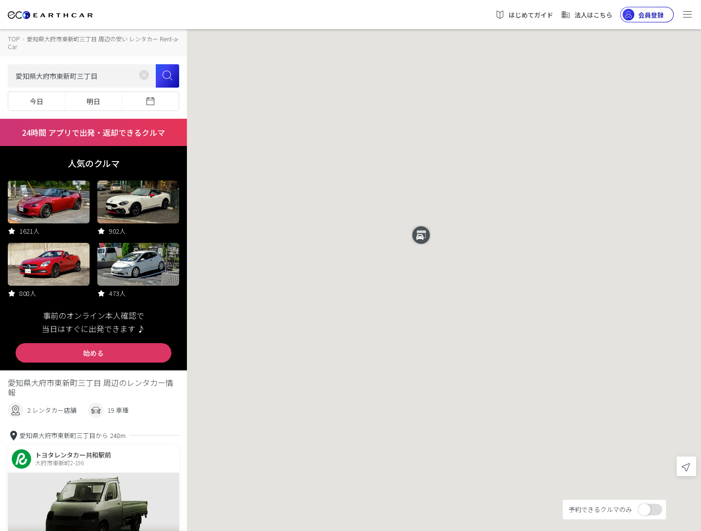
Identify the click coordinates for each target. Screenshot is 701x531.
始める (93, 353)
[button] (444, 257)
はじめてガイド (524, 14)
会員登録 (643, 14)
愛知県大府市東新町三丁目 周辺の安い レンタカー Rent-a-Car (93, 43)
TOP (13, 39)
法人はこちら (586, 14)
